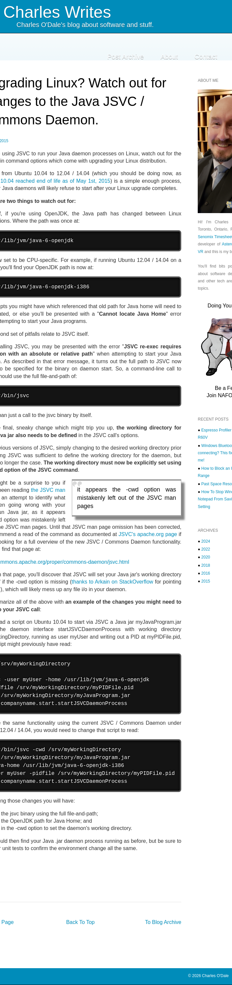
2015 (205, 581)
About (169, 56)
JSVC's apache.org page (148, 534)
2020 (205, 557)
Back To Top (80, 922)
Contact (205, 56)
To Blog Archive (163, 922)
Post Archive (125, 56)
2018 (205, 565)
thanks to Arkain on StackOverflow (112, 582)
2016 (205, 573)
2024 (205, 541)
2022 (205, 549)
